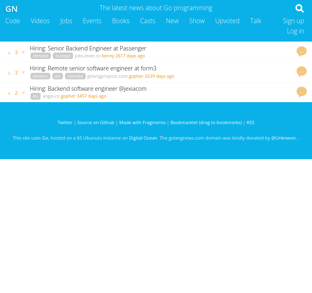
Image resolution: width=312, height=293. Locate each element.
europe (63, 55)
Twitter (65, 122)
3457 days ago (91, 96)
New (172, 20)
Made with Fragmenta (142, 122)
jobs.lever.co (88, 55)
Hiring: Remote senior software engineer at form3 (93, 68)
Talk (256, 20)
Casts (148, 20)
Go (45, 138)
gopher (136, 76)
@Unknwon (283, 138)
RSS (250, 122)
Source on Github (95, 122)
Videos (40, 20)
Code (12, 20)
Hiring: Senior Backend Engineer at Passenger (88, 48)
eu (58, 76)
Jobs (66, 20)
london (40, 76)
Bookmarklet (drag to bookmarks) (206, 122)
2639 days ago (159, 76)
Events (92, 20)
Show (197, 20)
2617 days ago (130, 55)
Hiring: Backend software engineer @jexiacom (88, 88)
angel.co (51, 96)
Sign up (293, 20)
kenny (108, 55)
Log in (295, 30)
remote (40, 55)
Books (121, 20)
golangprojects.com (107, 76)
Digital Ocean (143, 138)
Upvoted (227, 20)
